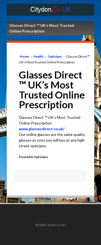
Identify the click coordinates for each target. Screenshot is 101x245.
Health (38, 56)
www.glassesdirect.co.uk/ (41, 128)
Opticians (55, 56)
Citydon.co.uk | (55, 225)
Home (24, 56)
